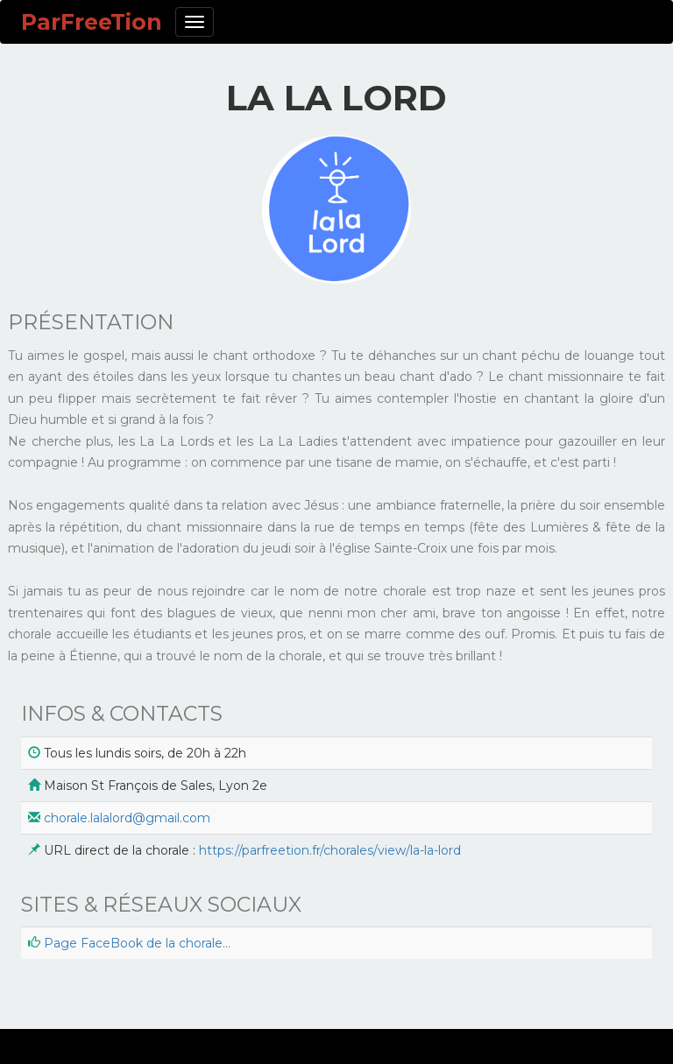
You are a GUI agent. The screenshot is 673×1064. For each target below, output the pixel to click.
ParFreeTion (91, 22)
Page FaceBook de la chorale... (137, 943)
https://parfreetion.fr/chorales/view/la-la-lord (330, 850)
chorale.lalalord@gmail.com (127, 818)
